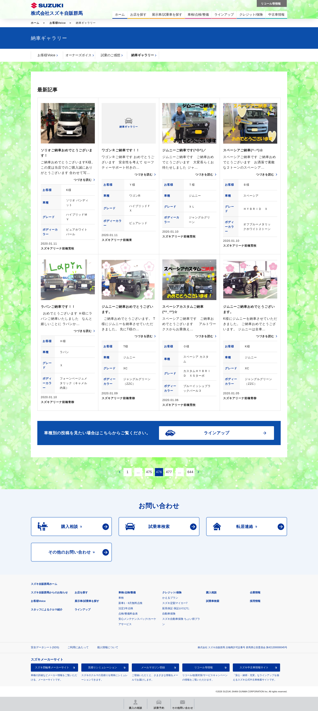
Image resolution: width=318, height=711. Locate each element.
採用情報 (255, 601)
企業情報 (255, 592)
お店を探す (81, 592)
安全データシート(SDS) (45, 647)
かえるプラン (170, 597)
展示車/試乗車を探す (87, 601)
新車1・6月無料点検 (130, 603)
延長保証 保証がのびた (175, 608)
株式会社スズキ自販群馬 (57, 13)
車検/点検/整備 (127, 592)
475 (149, 472)
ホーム (35, 22)
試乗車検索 (212, 601)
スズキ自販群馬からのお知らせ (49, 592)
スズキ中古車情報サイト (254, 667)
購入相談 (211, 592)
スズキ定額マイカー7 (174, 603)
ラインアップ (82, 609)
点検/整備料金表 (128, 613)
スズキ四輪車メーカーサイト (52, 667)
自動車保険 (168, 613)
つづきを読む (83, 179)
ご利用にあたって (78, 647)
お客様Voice (57, 22)
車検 (121, 597)
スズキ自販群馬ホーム (44, 583)
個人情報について (107, 647)
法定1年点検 (125, 608)
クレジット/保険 (172, 592)
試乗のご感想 (110, 55)
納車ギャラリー (142, 55)
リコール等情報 (203, 667)
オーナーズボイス (78, 55)
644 (190, 472)
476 (159, 472)
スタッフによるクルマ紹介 (46, 609)
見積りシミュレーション (102, 667)
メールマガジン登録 (153, 667)
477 (169, 472)
